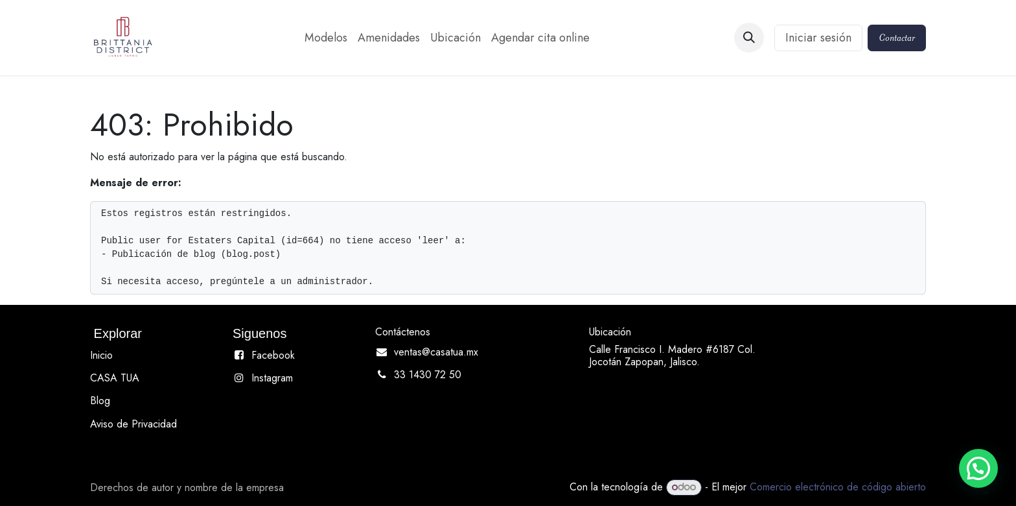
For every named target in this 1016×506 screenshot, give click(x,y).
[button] (749, 38)
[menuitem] (325, 38)
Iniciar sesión (818, 37)
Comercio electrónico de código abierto (838, 486)
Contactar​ (897, 37)
